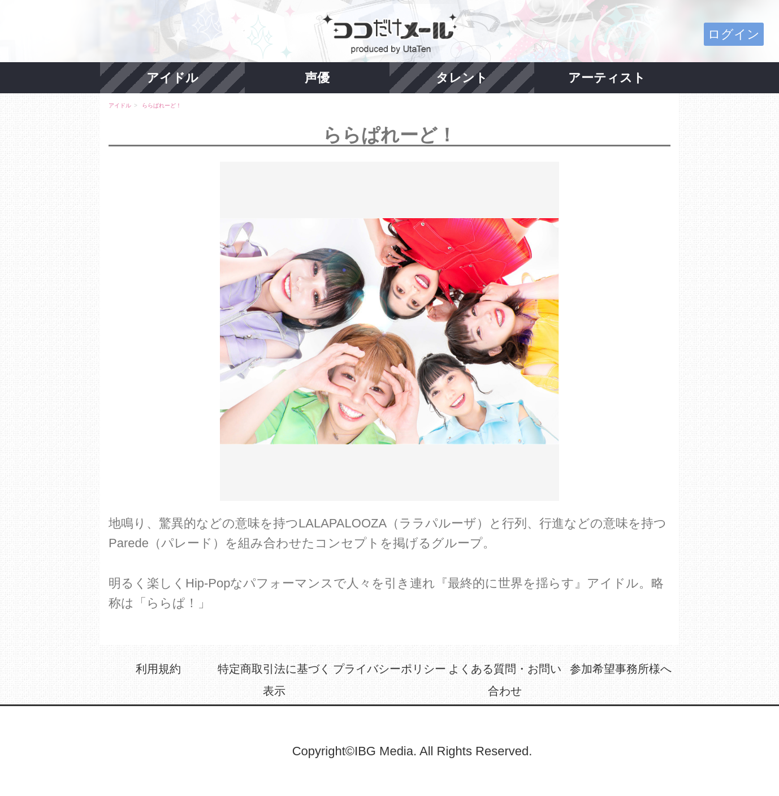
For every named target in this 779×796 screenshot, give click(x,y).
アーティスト (607, 78)
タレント (462, 78)
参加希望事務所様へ (621, 669)
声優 (317, 78)
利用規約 (158, 669)
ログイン (734, 34)
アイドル (172, 78)
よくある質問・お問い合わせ (504, 680)
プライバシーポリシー (389, 669)
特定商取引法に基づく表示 (274, 680)
